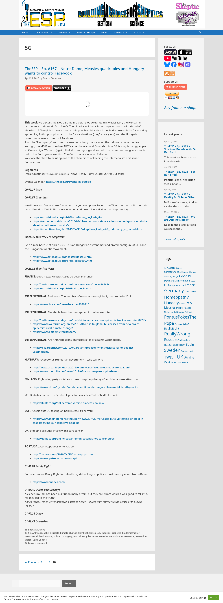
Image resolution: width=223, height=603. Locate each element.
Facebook (30, 536)
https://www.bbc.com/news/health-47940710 (61, 304)
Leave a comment (37, 542)
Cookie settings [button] (198, 597)
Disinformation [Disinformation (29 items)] (182, 280)
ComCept (83, 532)
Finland (40, 536)
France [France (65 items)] (190, 285)
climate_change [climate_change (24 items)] (171, 276)
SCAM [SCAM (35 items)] (178, 340)
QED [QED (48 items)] (186, 324)
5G (29, 532)
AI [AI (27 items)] (165, 267)
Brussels (54, 532)
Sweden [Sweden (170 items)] (172, 350)
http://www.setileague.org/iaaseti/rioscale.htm (62, 257)
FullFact (58, 536)
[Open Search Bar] (199, 32)
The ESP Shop (45, 32)
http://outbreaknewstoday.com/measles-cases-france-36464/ (71, 284)
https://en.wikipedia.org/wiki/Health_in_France (62, 288)
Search (69, 583)
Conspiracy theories (99, 532)
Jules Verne (92, 536)
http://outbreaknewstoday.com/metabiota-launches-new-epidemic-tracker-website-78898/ (89, 320)
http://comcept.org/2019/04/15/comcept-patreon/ (64, 454)
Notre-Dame (127, 536)
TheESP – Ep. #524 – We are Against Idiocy (179, 218)
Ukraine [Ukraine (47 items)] (189, 357)
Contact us (140, 32)
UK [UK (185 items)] (180, 357)
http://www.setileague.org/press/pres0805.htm (62, 260)
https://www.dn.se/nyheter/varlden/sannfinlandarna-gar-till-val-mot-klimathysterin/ (85, 387)
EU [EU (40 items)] (165, 285)
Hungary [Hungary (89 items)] (171, 302)
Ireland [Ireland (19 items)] (182, 303)
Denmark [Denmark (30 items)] (169, 280)
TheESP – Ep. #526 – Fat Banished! (179, 173)
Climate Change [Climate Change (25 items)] (188, 272)
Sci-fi (35, 539)
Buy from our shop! (180, 107)
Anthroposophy (40, 532)
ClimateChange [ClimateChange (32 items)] (172, 271)
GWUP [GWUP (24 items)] (193, 291)
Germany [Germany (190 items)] (174, 290)
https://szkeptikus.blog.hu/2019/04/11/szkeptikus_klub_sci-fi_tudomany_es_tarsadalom (87, 229)
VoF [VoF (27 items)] (179, 362)
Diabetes (116, 532)
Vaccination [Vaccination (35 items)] (170, 362)
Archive (66, 32)
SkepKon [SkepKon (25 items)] (168, 344)
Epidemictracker (131, 532)
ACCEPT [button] (213, 597)
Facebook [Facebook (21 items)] (180, 285)
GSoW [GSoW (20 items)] (186, 291)
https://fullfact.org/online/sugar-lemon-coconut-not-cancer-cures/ (74, 438)
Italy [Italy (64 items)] (189, 303)
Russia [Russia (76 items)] (169, 339)
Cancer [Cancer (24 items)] (179, 268)
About (104, 32)
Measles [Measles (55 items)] (169, 307)
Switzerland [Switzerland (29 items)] (187, 351)
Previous (32, 562)
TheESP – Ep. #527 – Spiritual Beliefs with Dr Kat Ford (180, 149)
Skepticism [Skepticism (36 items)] (179, 344)
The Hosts (122, 32)
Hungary (67, 536)
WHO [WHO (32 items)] (185, 362)
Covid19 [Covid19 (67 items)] (185, 276)
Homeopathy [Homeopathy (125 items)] (176, 297)
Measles (103, 536)
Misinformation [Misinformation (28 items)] (184, 307)
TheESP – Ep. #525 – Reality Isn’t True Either (180, 195)
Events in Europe (86, 32)
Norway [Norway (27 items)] (180, 312)
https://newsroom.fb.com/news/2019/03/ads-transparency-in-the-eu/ (76, 371)
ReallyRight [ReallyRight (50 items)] (171, 328)
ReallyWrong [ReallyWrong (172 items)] (177, 334)
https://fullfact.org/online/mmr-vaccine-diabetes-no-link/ (68, 403)
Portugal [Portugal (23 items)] (178, 324)
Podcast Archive (36, 529)
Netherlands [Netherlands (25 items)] (170, 312)
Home (25, 32)
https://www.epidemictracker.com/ (54, 332)
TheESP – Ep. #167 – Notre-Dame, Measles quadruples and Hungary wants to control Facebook (84, 71)
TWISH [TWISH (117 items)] (170, 357)
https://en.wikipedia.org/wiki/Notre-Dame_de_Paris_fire (68, 217)
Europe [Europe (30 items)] (172, 285)
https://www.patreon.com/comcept (55, 458)
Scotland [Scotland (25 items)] (186, 340)
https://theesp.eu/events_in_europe (68, 181)
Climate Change (68, 532)
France (48, 536)
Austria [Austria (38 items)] (171, 267)
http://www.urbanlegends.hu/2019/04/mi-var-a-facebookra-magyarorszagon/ (81, 367)
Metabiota (114, 536)
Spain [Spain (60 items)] (190, 344)
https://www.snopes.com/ (49, 482)
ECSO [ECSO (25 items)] (192, 280)
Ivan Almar (79, 536)
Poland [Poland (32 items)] (188, 311)
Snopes (43, 539)
